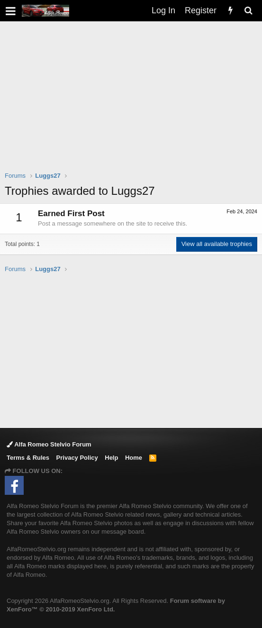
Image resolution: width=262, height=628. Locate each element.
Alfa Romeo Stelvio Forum (49, 444)
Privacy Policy (77, 457)
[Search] (248, 10)
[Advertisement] (133, 102)
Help (111, 457)
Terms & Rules (28, 457)
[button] (10, 10)
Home (133, 457)
